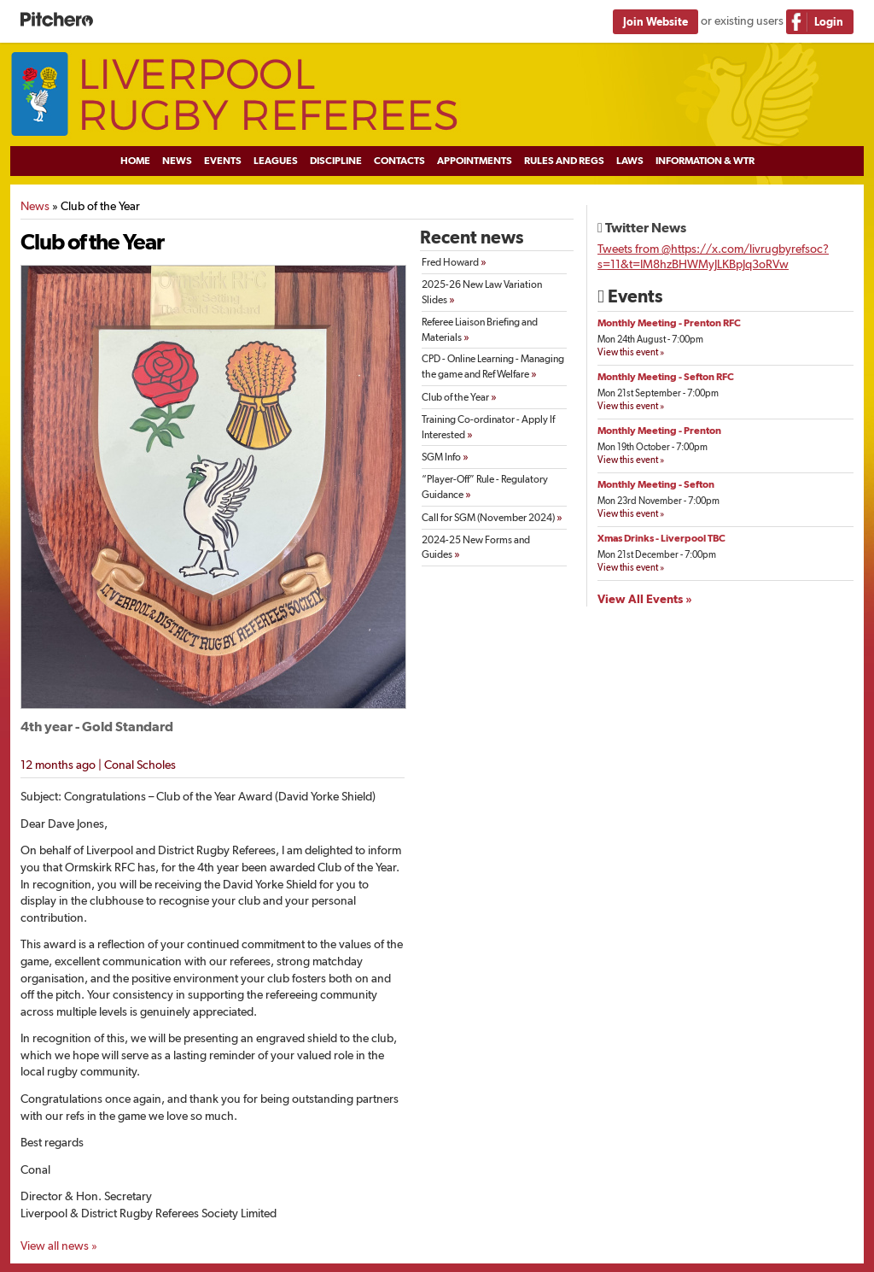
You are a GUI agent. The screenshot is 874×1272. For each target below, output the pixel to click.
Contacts (399, 161)
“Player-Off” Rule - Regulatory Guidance (485, 487)
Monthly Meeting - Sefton (655, 484)
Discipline (336, 161)
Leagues (275, 161)
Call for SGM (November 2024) (492, 517)
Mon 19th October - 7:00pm (652, 447)
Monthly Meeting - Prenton (659, 431)
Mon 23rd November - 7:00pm (658, 501)
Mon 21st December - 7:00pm (656, 554)
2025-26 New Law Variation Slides (482, 292)
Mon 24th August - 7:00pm (650, 339)
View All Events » (644, 599)
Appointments (474, 161)
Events (223, 161)
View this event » (630, 352)
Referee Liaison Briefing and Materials (480, 329)
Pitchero (56, 20)
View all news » (58, 1245)
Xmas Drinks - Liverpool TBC (661, 538)
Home (135, 161)
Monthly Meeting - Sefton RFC (665, 377)
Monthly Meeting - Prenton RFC (669, 323)
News (177, 161)
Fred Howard (454, 261)
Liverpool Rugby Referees (437, 95)
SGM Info (445, 456)
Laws (630, 161)
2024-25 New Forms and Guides (476, 547)
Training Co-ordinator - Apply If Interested (488, 427)
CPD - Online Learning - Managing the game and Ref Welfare (493, 366)
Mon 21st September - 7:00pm (658, 393)
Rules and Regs (564, 161)
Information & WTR (705, 161)
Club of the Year (459, 396)
